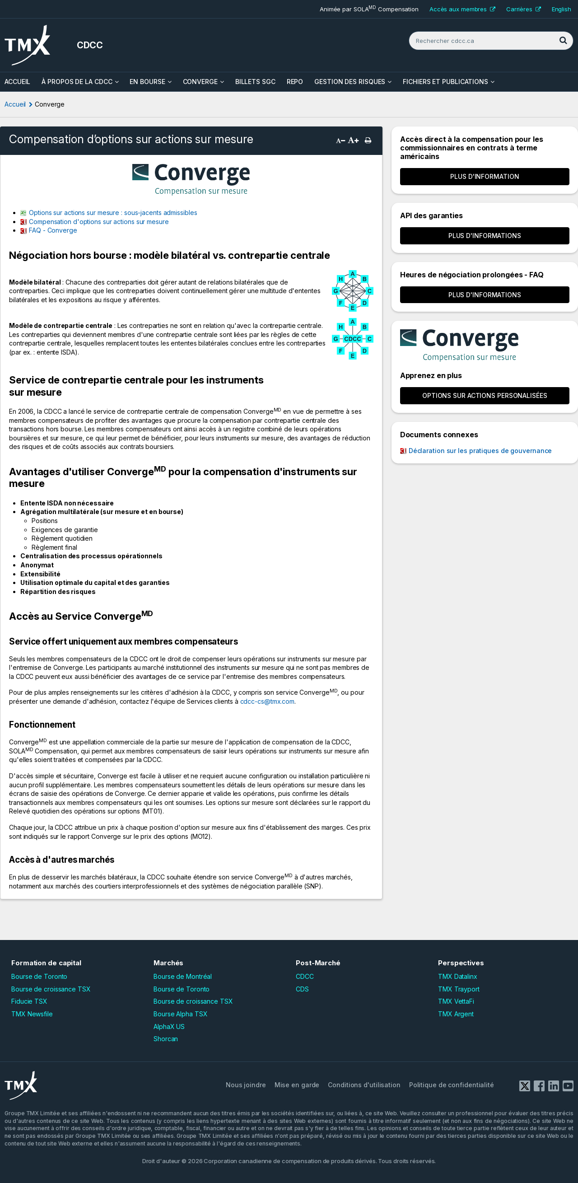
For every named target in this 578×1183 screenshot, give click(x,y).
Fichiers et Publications (445, 81)
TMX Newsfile (32, 1014)
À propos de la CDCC (77, 81)
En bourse (147, 81)
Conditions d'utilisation (364, 1085)
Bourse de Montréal (183, 976)
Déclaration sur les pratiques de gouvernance (480, 450)
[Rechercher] (563, 41)
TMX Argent (456, 1014)
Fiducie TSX (29, 1001)
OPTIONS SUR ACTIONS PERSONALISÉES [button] (484, 395)
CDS (302, 989)
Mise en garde (297, 1085)
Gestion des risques (349, 81)
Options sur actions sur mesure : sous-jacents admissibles (113, 212)
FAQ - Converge (53, 230)
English (561, 9)
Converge (200, 81)
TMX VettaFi (456, 1001)
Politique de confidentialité (451, 1085)
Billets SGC (255, 81)
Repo (295, 81)
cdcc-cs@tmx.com (267, 701)
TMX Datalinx (457, 976)
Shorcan (166, 1039)
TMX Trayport (459, 989)
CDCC (305, 976)
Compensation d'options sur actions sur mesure (99, 221)
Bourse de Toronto (39, 976)
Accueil (15, 104)
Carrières (523, 9)
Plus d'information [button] (484, 176)
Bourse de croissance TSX (51, 989)
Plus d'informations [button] (484, 235)
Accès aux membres (462, 9)
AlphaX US (169, 1026)
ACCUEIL (17, 81)
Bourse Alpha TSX (180, 1014)
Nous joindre (246, 1085)
